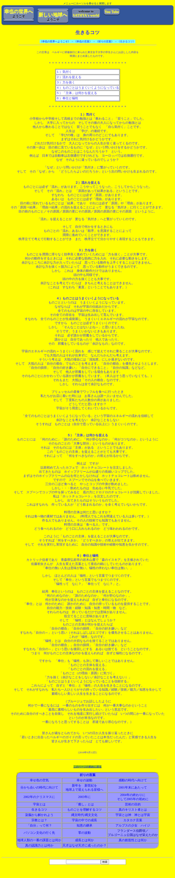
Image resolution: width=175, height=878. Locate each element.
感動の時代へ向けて (133, 780)
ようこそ (18, 13)
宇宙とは (39, 804)
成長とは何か (84, 840)
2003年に (84, 797)
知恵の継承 (84, 825)
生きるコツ (39, 809)
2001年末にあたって (133, 787)
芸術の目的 (133, 804)
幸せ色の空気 (39, 780)
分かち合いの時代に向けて (39, 787)
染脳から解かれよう (39, 815)
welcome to (86, 13)
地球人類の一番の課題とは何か (39, 840)
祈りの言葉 (87, 775)
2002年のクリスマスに (39, 797)
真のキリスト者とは (133, 809)
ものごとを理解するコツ (84, 809)
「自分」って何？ (39, 825)
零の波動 (84, 832)
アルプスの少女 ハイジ (132, 825)
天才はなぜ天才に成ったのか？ (84, 845)
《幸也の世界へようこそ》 (55, 41)
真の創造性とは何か (133, 840)
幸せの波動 (84, 780)
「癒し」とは (84, 804)
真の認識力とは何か (39, 845)
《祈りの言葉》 (105, 41)
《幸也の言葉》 (83, 41)
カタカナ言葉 (132, 820)
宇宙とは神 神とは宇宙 (132, 815)
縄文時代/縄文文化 (84, 815)
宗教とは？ (39, 820)
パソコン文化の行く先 (39, 832)
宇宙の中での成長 (84, 820)
